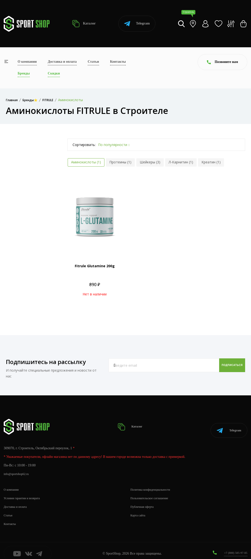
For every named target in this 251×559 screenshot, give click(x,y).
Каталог (84, 23)
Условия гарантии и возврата (25, 492)
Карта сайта (139, 509)
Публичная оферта (143, 500)
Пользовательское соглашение (152, 492)
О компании (27, 61)
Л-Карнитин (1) (181, 162)
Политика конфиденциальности (153, 483)
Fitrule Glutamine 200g (95, 266)
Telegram (137, 24)
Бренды (24, 73)
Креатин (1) (211, 162)
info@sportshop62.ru (18, 468)
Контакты (118, 61)
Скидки (54, 73)
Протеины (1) (120, 162)
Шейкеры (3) (150, 162)
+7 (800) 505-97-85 (233, 546)
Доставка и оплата (62, 61)
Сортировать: (84, 144)
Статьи (93, 61)
